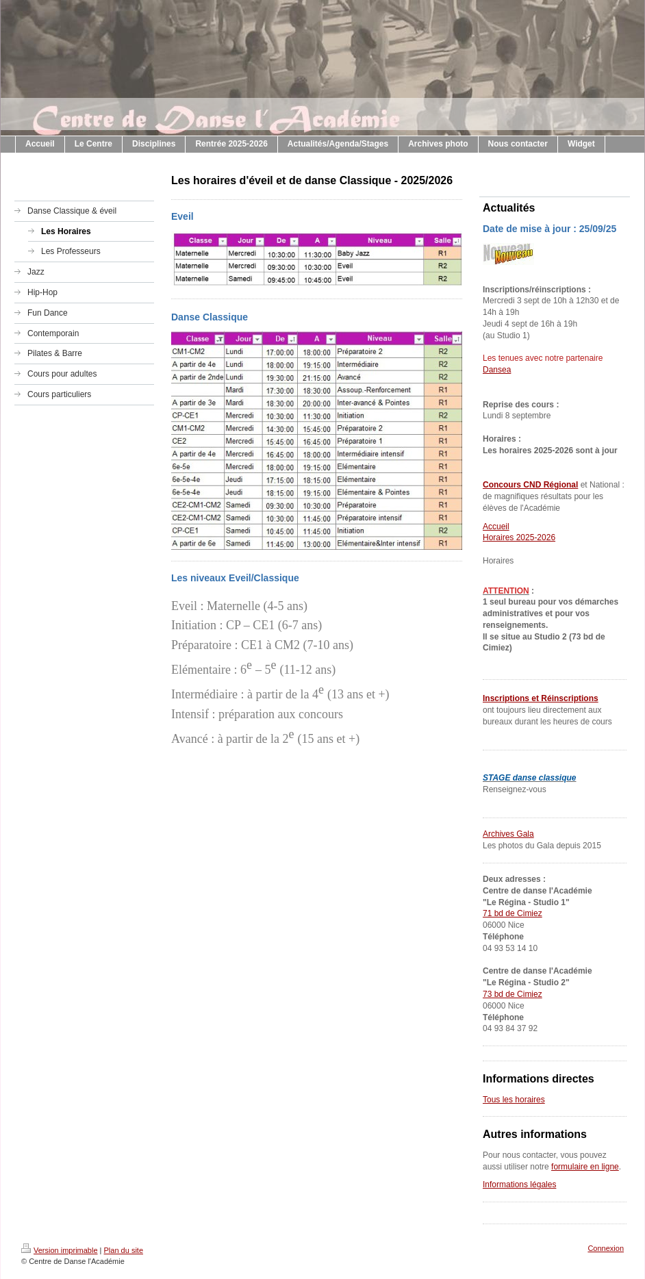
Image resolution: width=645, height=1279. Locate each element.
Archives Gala (508, 834)
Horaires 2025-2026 (519, 537)
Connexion (605, 1248)
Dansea (497, 370)
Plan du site (123, 1250)
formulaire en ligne (585, 1167)
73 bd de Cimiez (512, 994)
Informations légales (519, 1184)
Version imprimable (59, 1250)
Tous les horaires (514, 1099)
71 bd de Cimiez (512, 913)
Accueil (496, 526)
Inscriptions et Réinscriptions (540, 698)
